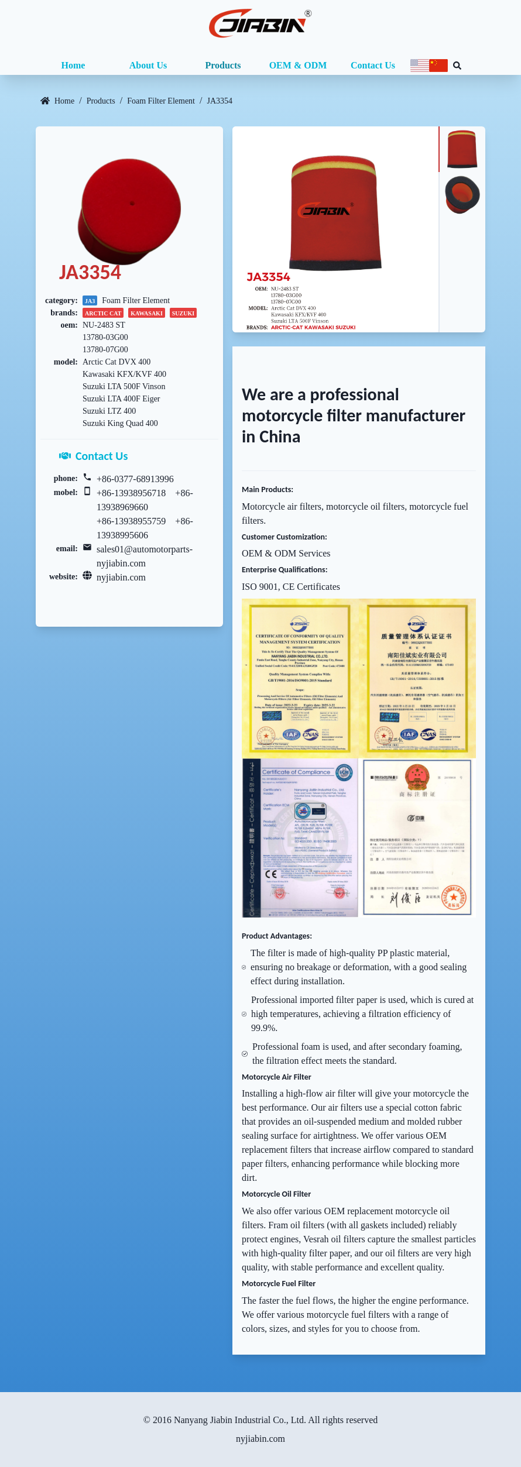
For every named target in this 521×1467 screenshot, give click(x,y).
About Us (148, 65)
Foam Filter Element (161, 101)
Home (73, 65)
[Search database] (457, 65)
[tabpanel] (335, 229)
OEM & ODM (298, 65)
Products (223, 65)
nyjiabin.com (121, 577)
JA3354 (219, 101)
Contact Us (373, 65)
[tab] (461, 149)
